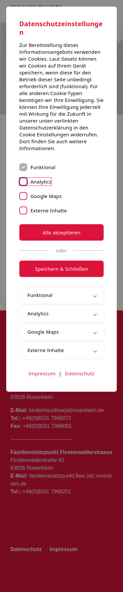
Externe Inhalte (49, 210)
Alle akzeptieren (62, 232)
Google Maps (46, 196)
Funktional (43, 167)
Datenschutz (79, 373)
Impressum (42, 373)
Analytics (41, 181)
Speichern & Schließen (61, 269)
